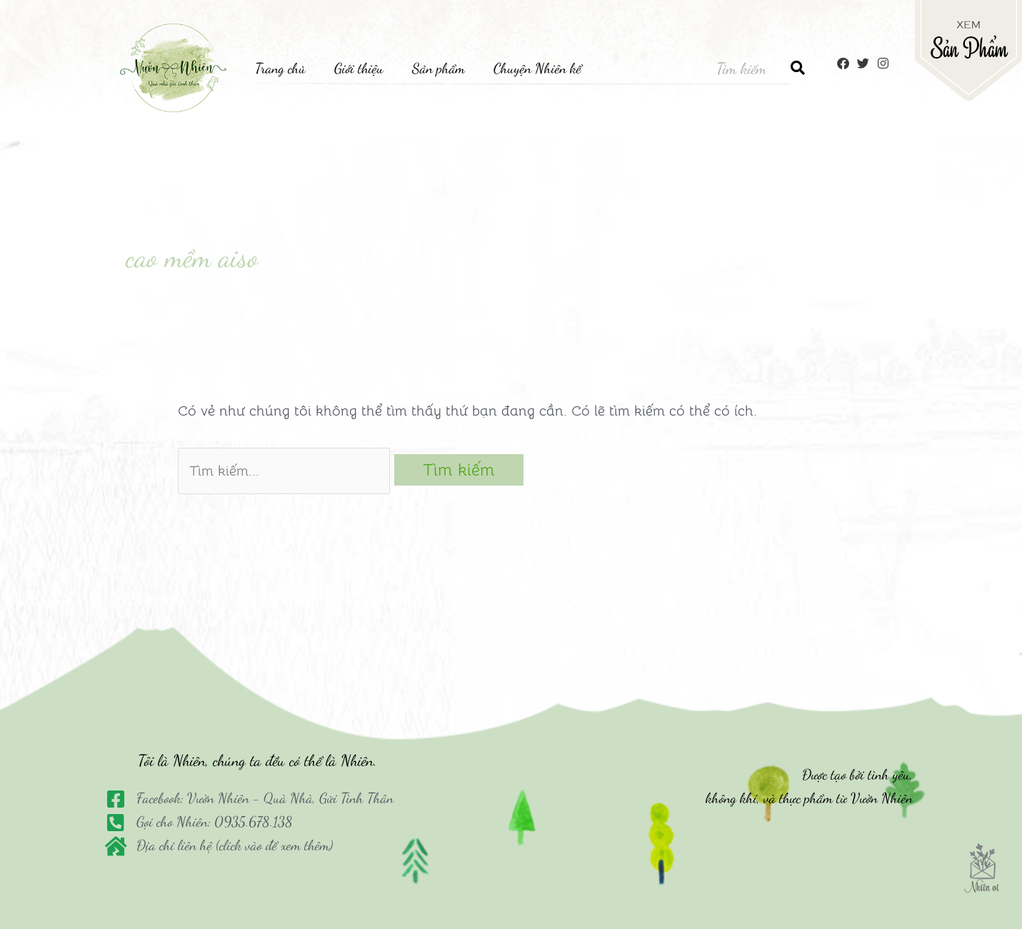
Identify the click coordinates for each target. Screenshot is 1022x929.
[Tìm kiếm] (798, 68)
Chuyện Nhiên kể (537, 68)
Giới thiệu (359, 68)
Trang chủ (280, 68)
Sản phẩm (438, 68)
